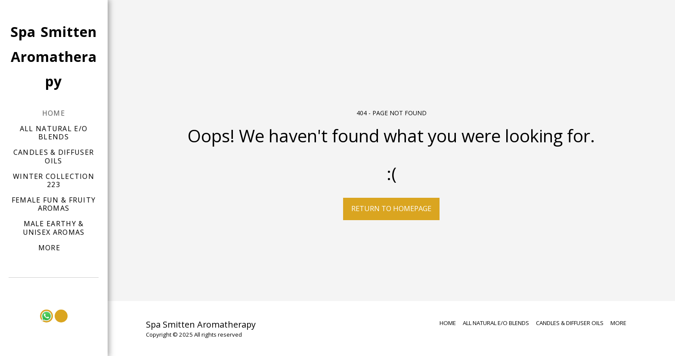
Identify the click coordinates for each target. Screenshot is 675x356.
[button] (54, 290)
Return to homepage (391, 208)
